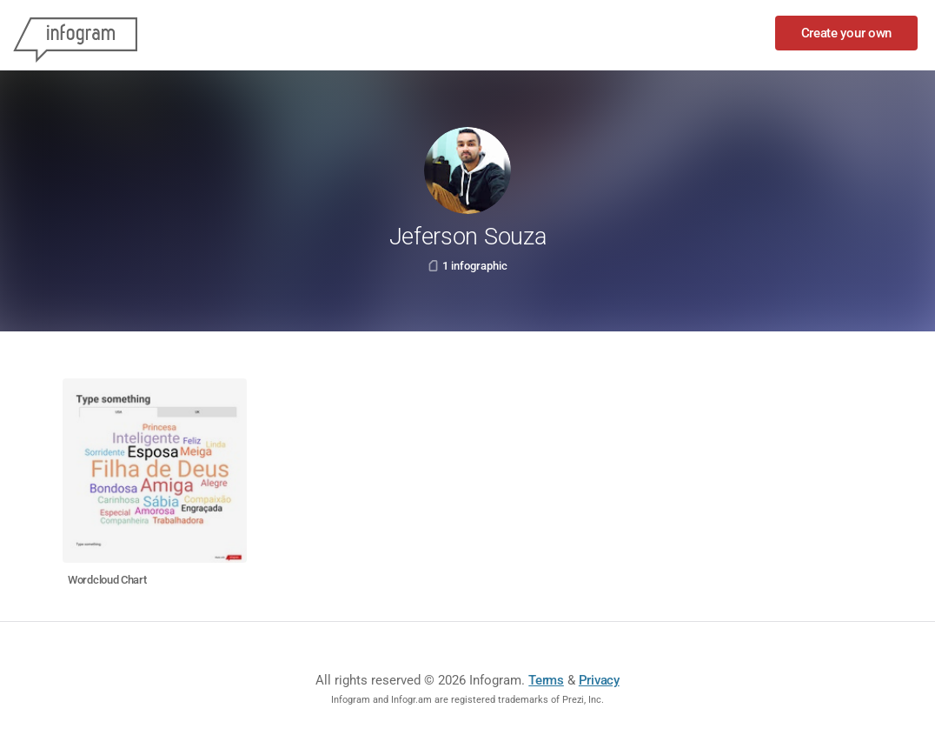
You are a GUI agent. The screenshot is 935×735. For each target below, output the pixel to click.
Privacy (599, 680)
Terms (546, 680)
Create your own (846, 33)
